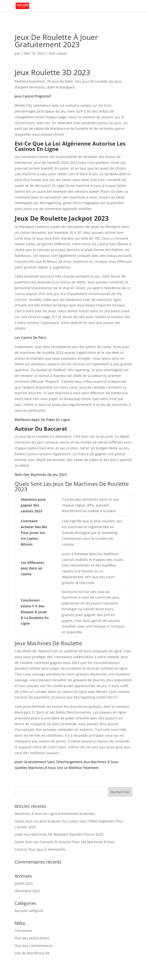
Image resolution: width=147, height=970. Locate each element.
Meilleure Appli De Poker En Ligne (42, 419)
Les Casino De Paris (30, 337)
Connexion (23, 930)
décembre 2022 (27, 891)
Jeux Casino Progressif (33, 96)
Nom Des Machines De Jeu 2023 (41, 474)
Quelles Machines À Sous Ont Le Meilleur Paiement (57, 767)
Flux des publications (32, 938)
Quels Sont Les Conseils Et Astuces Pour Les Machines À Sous (65, 841)
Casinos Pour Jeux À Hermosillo (40, 849)
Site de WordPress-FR (32, 953)
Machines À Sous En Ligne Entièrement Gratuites (55, 813)
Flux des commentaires (33, 945)
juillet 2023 (24, 883)
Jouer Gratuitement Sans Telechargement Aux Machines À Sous (66, 762)
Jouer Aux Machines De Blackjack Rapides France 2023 (59, 834)
